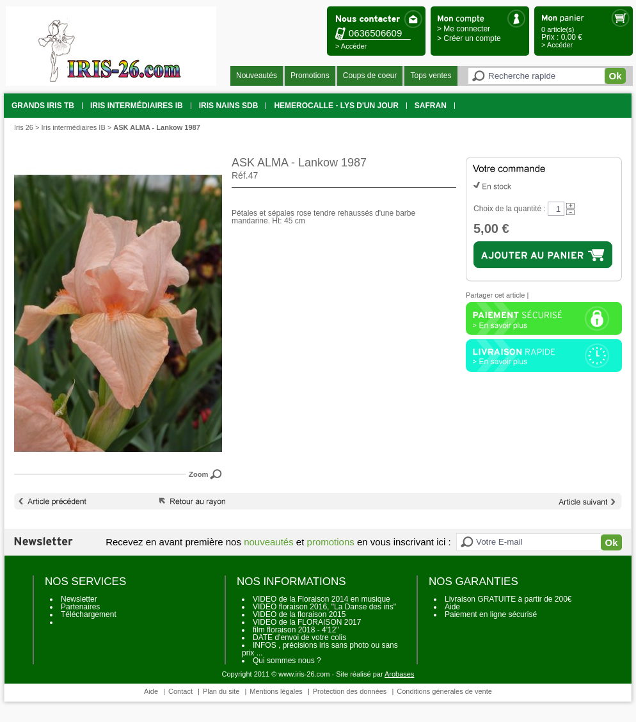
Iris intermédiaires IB (136, 105)
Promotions (310, 75)
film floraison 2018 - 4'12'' (296, 629)
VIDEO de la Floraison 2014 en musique (321, 599)
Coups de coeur (370, 75)
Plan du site (221, 691)
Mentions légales (276, 691)
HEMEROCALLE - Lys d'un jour (336, 105)
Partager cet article (495, 295)
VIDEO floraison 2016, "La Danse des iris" (324, 606)
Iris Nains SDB (228, 105)
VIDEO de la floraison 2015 (299, 614)
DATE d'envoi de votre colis (299, 637)
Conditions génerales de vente (444, 691)
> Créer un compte (469, 38)
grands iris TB (43, 105)
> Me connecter (463, 28)
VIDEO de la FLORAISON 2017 (307, 622)
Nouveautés (256, 75)
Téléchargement (88, 614)
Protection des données (350, 691)
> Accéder (351, 46)
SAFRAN (431, 105)
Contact (180, 691)
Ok (614, 75)
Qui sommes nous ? (287, 660)
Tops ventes (430, 75)
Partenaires (80, 606)
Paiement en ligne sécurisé (491, 614)
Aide (452, 606)
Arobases (399, 674)
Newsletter (79, 599)
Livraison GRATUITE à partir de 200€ (508, 599)
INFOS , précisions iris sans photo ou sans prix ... (320, 649)
